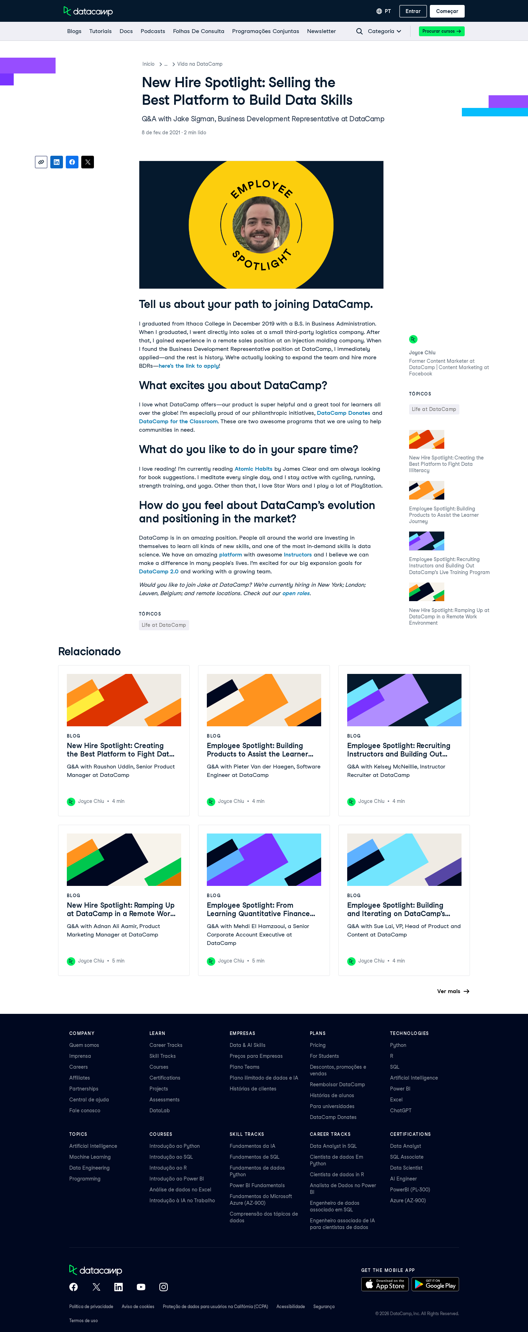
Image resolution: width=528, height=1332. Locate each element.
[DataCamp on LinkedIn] (118, 1288)
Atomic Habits (254, 468)
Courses (159, 1067)
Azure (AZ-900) (408, 1200)
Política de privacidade (91, 1306)
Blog (169, 64)
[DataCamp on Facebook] (73, 1288)
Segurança (324, 1306)
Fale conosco (84, 1110)
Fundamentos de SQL (254, 1157)
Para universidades (332, 1106)
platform (230, 554)
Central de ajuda (89, 1099)
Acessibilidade (290, 1306)
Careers (78, 1067)
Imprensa (80, 1056)
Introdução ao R (168, 1168)
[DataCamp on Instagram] (163, 1288)
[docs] (126, 31)
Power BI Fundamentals (257, 1185)
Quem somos (84, 1045)
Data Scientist (406, 1168)
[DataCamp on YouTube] (141, 1288)
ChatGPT (401, 1110)
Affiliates (79, 1078)
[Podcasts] (152, 31)
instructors (298, 554)
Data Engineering (89, 1168)
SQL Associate (407, 1157)
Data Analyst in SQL (333, 1146)
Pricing (318, 1045)
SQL (394, 1067)
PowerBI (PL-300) (410, 1189)
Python (398, 1045)
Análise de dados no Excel (180, 1189)
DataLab (160, 1110)
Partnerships (83, 1089)
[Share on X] (87, 162)
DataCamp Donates (343, 413)
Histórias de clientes (253, 1089)
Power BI (400, 1089)
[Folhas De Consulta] (198, 31)
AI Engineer (403, 1179)
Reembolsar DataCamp (337, 1084)
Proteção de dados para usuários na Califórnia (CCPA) (215, 1306)
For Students (324, 1056)
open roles (296, 593)
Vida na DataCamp (207, 64)
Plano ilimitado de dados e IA (264, 1078)
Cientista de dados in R (337, 1174)
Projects (159, 1089)
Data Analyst (405, 1146)
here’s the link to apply (189, 365)
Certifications (165, 1078)
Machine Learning (90, 1157)
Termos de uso (83, 1320)
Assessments (165, 1099)
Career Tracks (166, 1045)
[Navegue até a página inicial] (88, 11)
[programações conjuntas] (265, 31)
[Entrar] (413, 11)
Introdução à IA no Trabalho (182, 1200)
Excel (396, 1099)
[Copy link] (41, 162)
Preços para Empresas (256, 1056)
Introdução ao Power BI (177, 1179)
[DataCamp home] (118, 1271)
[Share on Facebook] (72, 162)
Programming (85, 1179)
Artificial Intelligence (414, 1078)
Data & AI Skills (248, 1045)
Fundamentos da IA (252, 1146)
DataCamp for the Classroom (178, 421)
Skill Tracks (163, 1056)
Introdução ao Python (175, 1146)
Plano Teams (245, 1067)
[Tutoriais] (100, 31)
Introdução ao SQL (171, 1157)
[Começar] (447, 11)
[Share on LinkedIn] (56, 162)
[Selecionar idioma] (383, 11)
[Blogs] (74, 31)
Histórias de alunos (332, 1095)
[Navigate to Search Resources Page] (359, 31)
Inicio (148, 64)
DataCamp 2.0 (159, 571)
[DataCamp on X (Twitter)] (96, 1288)
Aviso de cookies (138, 1306)
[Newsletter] (321, 31)
